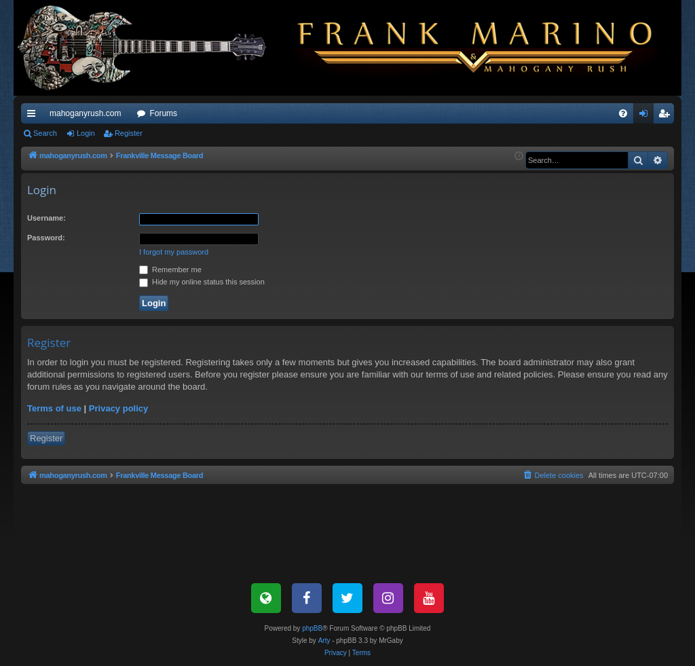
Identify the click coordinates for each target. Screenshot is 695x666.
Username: (46, 218)
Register (129, 133)
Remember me (170, 269)
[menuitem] (623, 113)
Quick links (33, 116)
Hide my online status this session (202, 282)
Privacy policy (118, 408)
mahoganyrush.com (85, 113)
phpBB (312, 628)
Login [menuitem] (646, 116)
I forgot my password (173, 252)
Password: (46, 238)
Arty (324, 640)
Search (45, 133)
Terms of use (54, 408)
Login (86, 133)
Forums (163, 113)
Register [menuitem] (667, 116)
